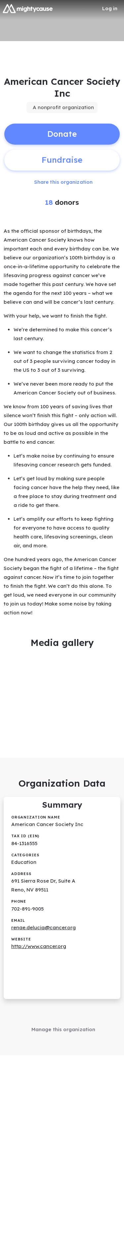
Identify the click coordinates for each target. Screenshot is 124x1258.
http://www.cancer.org (38, 946)
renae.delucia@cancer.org (43, 927)
